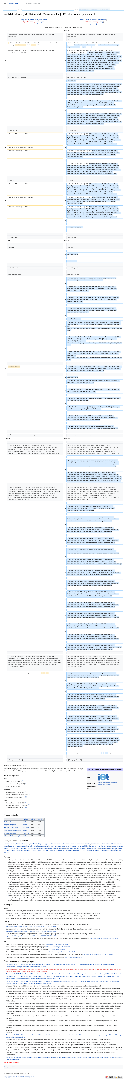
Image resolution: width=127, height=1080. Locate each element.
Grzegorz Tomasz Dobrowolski (60, 844)
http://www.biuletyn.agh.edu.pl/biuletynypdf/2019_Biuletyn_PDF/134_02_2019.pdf (30, 936)
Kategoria (7, 1067)
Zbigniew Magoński (58, 848)
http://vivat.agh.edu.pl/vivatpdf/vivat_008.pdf (103, 938)
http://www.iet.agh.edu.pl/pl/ (72, 957)
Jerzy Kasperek (66, 846)
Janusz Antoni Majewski (72, 848)
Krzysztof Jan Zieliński (87, 850)
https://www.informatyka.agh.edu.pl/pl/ (57, 947)
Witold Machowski (46, 848)
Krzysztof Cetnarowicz (22, 844)
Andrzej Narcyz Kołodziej (79, 846)
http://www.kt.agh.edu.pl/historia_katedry (61, 952)
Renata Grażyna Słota (11, 827)
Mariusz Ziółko (99, 850)
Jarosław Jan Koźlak (104, 846)
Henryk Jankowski (55, 846)
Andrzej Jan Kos (92, 846)
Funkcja (25, 819)
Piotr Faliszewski (96, 844)
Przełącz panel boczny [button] (5, 4)
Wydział (13, 1067)
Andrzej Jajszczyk (43, 846)
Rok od (33, 819)
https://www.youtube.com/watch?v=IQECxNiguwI (97, 954)
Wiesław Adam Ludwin (33, 848)
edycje (42, 22)
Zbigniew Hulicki (33, 846)
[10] (26, 807)
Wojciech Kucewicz (117, 846)
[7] (26, 796)
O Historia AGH (20, 1076)
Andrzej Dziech (74, 844)
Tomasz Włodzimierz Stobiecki (46, 850)
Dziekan (25, 822)
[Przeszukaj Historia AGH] (46, 3)
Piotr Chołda (34, 844)
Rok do (40, 819)
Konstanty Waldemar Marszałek (89, 848)
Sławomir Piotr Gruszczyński (12, 830)
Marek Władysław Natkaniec (108, 848)
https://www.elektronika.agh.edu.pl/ (56, 944)
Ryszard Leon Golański (109, 844)
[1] (76, 770)
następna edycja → (93, 24)
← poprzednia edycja (33, 24)
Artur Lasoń (22, 848)
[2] (22, 781)
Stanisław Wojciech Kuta (11, 848)
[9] (28, 804)
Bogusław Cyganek (44, 844)
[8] (25, 802)
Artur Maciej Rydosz (30, 850)
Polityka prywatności (9, 1076)
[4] (22, 786)
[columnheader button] (13, 819)
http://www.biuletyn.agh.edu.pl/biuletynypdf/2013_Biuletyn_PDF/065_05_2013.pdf (30, 931)
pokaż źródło (43, 19)
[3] (25, 783)
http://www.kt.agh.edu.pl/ (56, 949)
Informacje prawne (29, 1076)
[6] (28, 794)
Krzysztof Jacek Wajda (73, 850)
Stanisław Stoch (61, 850)
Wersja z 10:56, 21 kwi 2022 (88, 19)
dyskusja (36, 22)
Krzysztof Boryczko (10, 824)
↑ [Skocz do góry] (8, 860)
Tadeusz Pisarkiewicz (10, 822)
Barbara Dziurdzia (84, 844)
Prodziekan (26, 827)
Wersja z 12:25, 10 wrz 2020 (29, 19)
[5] (25, 791)
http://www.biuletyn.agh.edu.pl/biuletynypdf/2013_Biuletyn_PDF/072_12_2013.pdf (30, 926)
